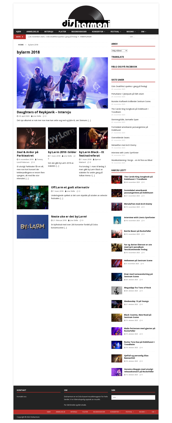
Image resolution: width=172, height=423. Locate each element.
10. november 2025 (133, 234)
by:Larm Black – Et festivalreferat (91, 153)
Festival (115, 31)
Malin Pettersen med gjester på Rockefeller (139, 329)
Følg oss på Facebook (124, 66)
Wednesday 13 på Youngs (136, 301)
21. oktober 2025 (132, 304)
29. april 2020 (24, 116)
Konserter (97, 31)
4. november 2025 (132, 264)
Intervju (48, 31)
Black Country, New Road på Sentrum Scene (137, 316)
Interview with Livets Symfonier (125, 152)
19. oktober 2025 (132, 320)
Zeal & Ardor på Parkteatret (27, 153)
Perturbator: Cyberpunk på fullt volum (127, 94)
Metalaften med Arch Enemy (123, 145)
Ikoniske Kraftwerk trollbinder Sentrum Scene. (131, 101)
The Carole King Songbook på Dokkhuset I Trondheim (138, 177)
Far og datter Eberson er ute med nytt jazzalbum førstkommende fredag (138, 247)
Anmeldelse (32, 31)
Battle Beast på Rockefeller (137, 231)
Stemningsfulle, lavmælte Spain (125, 119)
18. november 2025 (133, 221)
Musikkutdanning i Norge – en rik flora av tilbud (131, 160)
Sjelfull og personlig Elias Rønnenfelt (136, 356)
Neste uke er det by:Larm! (69, 216)
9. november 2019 (26, 159)
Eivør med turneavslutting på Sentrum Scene (138, 275)
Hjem (18, 31)
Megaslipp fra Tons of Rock (137, 287)
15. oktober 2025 (132, 375)
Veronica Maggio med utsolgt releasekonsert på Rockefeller (139, 370)
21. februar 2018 (59, 220)
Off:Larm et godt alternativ (70, 187)
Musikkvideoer (79, 31)
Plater (62, 31)
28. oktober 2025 (132, 280)
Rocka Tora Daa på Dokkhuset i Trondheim (139, 343)
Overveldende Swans (120, 137)
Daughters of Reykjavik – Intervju (44, 112)
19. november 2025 (133, 207)
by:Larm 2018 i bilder (62, 152)
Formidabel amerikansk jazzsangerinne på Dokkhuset (138, 191)
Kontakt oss (21, 396)
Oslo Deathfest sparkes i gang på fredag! (129, 86)
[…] (89, 120)
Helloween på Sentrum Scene (138, 260)
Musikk (130, 31)
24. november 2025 (133, 182)
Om (142, 31)
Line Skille (37, 116)
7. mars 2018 (55, 156)
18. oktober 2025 (132, 347)
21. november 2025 (133, 196)
